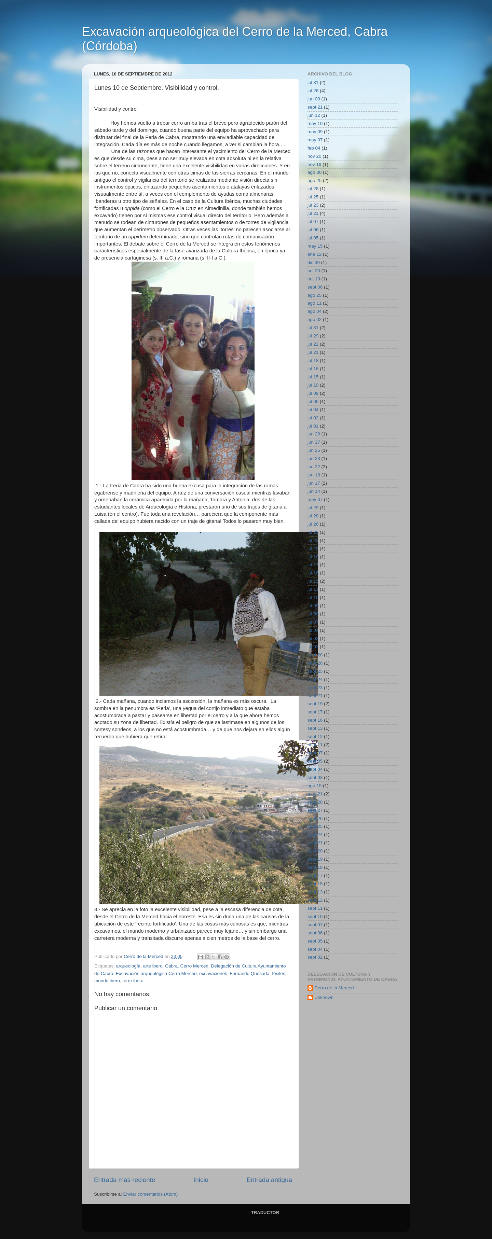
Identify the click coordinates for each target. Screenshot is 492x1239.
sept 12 (315, 736)
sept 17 (315, 711)
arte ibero (153, 966)
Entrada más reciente (124, 1179)
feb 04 (314, 148)
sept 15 (315, 883)
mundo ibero (107, 980)
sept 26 (315, 663)
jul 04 (313, 409)
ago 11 (315, 303)
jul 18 (313, 360)
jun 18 (314, 474)
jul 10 (313, 385)
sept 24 (315, 679)
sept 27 (315, 810)
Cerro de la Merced (334, 987)
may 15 (315, 246)
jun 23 (314, 458)
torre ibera (133, 980)
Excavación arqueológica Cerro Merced (156, 973)
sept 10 (315, 916)
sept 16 (315, 720)
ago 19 (315, 785)
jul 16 (313, 368)
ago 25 (315, 180)
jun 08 (314, 98)
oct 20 (314, 270)
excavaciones (213, 973)
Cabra (171, 966)
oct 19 (314, 278)
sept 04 (315, 769)
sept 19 (315, 703)
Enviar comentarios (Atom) (150, 1194)
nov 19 (315, 164)
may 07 (315, 139)
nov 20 (315, 156)
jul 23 (313, 205)
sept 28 (315, 654)
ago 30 (315, 172)
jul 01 (313, 426)
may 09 (315, 131)
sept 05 (315, 761)
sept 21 (315, 107)
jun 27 (314, 442)
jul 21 (313, 213)
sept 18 (315, 867)
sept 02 (315, 957)
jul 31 (313, 82)
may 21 (315, 793)
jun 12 (314, 115)
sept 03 (315, 777)
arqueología (128, 966)
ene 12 (315, 254)
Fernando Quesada (249, 973)
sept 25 (315, 671)
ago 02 (315, 319)
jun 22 (314, 466)
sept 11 (315, 744)
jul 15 (313, 376)
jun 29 (314, 433)
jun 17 (314, 483)
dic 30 (314, 262)
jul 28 (313, 188)
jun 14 (314, 491)
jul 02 (313, 417)
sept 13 (315, 728)
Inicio (200, 1179)
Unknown (323, 997)
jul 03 (313, 638)
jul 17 (313, 564)
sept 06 (315, 287)
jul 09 (313, 393)
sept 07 (315, 752)
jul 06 (313, 229)
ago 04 (315, 311)
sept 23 (315, 687)
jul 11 (313, 589)
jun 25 (314, 450)
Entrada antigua (269, 1179)
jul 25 (313, 196)
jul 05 (313, 237)
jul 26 (313, 90)
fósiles (278, 973)
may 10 (315, 123)
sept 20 (315, 850)
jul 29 (313, 335)
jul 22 (313, 344)
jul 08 (313, 613)
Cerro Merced (194, 966)
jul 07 (313, 221)
